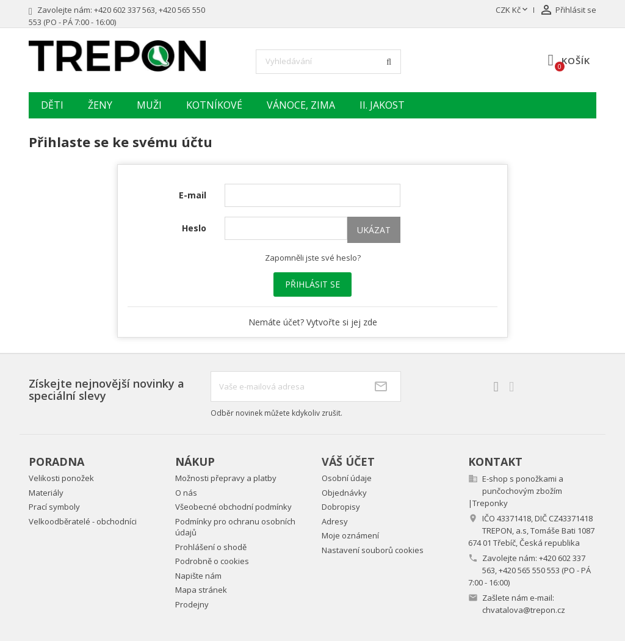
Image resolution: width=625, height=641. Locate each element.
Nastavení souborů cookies (373, 550)
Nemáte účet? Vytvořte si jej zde (312, 322)
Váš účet (348, 461)
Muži (149, 105)
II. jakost (382, 105)
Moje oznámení (350, 535)
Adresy (335, 521)
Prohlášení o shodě (211, 546)
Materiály (46, 492)
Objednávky (344, 492)
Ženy (100, 105)
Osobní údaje (347, 478)
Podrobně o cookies (212, 561)
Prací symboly (54, 506)
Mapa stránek (201, 589)
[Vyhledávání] (328, 61)
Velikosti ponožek (61, 478)
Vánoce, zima (301, 105)
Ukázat (374, 230)
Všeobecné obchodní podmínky (233, 506)
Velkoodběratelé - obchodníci (83, 521)
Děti (52, 105)
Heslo (194, 228)
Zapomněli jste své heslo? (313, 257)
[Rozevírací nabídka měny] (513, 10)
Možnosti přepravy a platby (225, 478)
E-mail (192, 195)
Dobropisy (341, 506)
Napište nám (198, 575)
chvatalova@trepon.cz (523, 609)
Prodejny (192, 604)
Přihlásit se (312, 284)
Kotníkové (214, 105)
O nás (186, 492)
